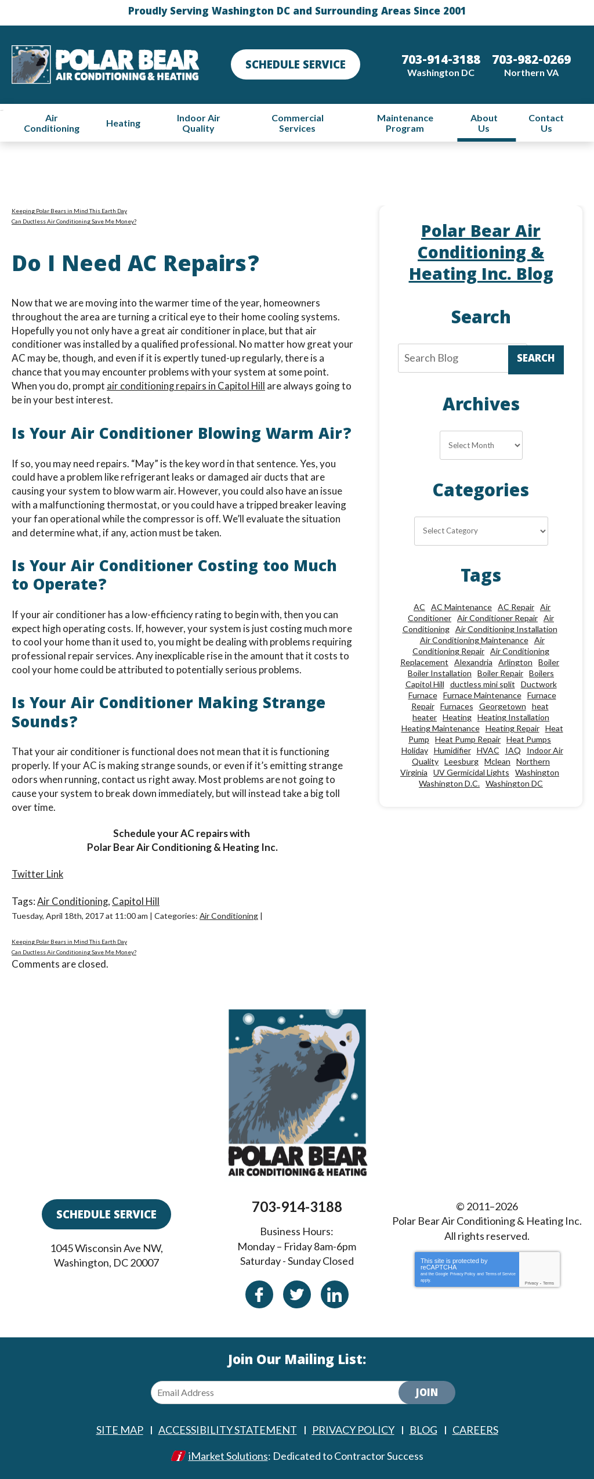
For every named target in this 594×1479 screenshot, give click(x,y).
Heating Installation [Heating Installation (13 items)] (513, 718)
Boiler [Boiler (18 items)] (548, 663)
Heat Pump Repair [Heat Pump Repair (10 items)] (468, 740)
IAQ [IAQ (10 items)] (513, 751)
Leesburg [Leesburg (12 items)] (461, 762)
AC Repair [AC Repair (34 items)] (516, 607)
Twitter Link (38, 874)
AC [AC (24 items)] (419, 607)
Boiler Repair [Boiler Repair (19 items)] (500, 674)
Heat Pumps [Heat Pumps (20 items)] (528, 740)
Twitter (297, 1293)
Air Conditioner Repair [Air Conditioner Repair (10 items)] (497, 618)
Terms (548, 1282)
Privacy (531, 1282)
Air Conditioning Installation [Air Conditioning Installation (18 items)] (506, 629)
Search (536, 360)
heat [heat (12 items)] (540, 707)
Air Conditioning (73, 900)
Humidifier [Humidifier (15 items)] (452, 751)
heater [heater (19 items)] (424, 718)
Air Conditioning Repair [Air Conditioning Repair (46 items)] (478, 646)
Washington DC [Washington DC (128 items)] (514, 784)
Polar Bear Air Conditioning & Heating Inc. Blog (481, 254)
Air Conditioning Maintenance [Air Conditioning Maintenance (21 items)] (474, 640)
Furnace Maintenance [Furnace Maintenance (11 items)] (482, 696)
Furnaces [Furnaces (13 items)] (456, 707)
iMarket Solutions (228, 1454)
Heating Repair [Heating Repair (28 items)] (512, 729)
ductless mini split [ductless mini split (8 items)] (482, 685)
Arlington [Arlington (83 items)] (515, 663)
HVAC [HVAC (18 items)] (488, 751)
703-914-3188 (297, 1205)
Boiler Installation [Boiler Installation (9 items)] (440, 674)
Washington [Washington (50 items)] (537, 773)
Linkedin (335, 1293)
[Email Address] (284, 1391)
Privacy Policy (463, 1273)
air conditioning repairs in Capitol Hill (186, 386)
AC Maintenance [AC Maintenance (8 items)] (461, 607)
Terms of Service (501, 1273)
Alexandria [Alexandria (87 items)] (473, 663)
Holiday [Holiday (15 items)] (414, 751)
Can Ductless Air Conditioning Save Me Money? (74, 221)
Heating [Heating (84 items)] (457, 718)
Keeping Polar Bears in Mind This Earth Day (69, 210)
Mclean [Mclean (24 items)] (497, 762)
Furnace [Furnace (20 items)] (422, 696)
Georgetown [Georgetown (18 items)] (502, 707)
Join (427, 1392)
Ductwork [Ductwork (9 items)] (539, 685)
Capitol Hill (137, 900)
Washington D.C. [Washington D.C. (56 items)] (449, 784)
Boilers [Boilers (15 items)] (541, 674)
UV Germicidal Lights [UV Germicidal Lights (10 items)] (471, 773)
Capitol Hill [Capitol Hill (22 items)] (424, 685)
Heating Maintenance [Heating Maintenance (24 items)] (440, 729)
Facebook (259, 1293)
